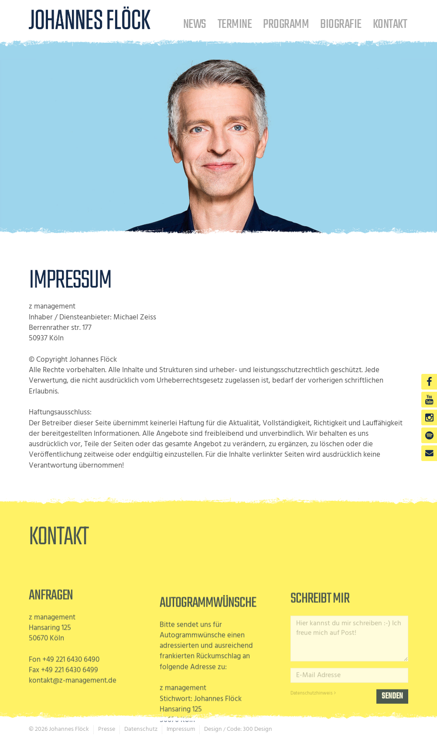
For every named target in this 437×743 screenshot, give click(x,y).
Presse (106, 729)
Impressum (181, 729)
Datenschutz (140, 729)
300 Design (257, 729)
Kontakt (390, 24)
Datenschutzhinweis (313, 722)
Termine (235, 24)
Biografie (340, 24)
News (194, 24)
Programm (286, 24)
